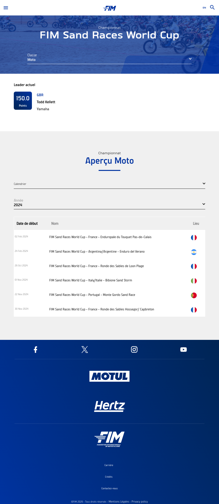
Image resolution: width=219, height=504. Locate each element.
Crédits (109, 476)
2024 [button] (18, 204)
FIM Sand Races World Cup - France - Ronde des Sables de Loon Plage (96, 266)
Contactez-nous (109, 488)
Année (18, 200)
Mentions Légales (119, 502)
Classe (32, 54)
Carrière (108, 465)
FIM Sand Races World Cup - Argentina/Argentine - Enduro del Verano (97, 251)
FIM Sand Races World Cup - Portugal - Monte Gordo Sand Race (92, 294)
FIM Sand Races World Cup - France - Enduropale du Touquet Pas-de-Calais (100, 237)
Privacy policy (139, 502)
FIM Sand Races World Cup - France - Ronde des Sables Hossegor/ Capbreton (101, 309)
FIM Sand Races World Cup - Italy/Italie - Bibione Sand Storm (90, 280)
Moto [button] (31, 59)
